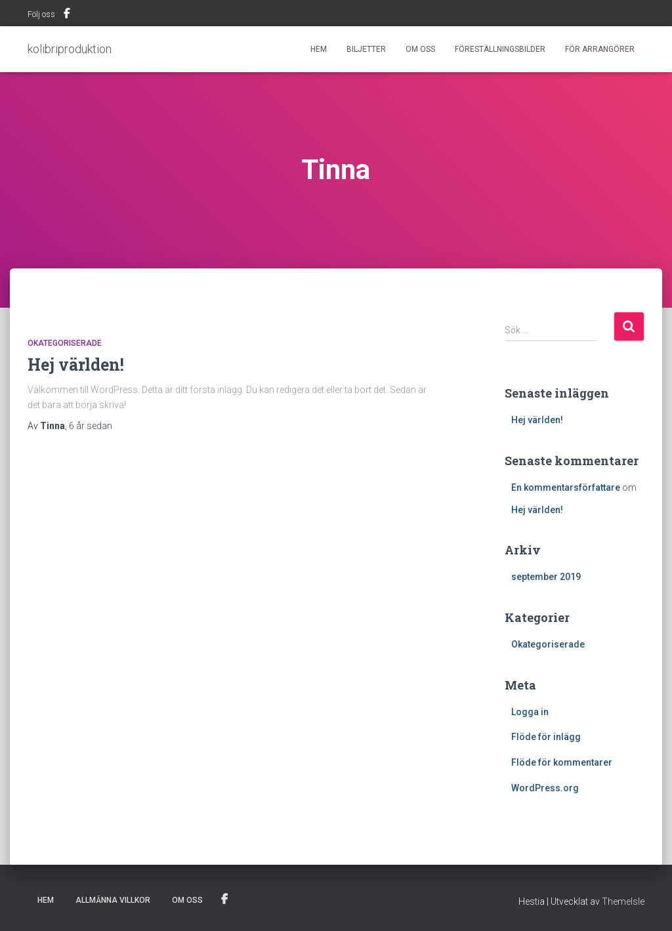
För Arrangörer (600, 49)
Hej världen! (76, 364)
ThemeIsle (623, 901)
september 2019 (546, 576)
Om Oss (420, 49)
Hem (318, 49)
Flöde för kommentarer (561, 762)
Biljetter (366, 49)
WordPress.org (545, 788)
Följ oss (41, 14)
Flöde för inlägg (546, 737)
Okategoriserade (65, 343)
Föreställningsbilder (500, 49)
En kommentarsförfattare (565, 487)
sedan (90, 426)
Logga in (530, 712)
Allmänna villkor (112, 900)
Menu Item (67, 15)
